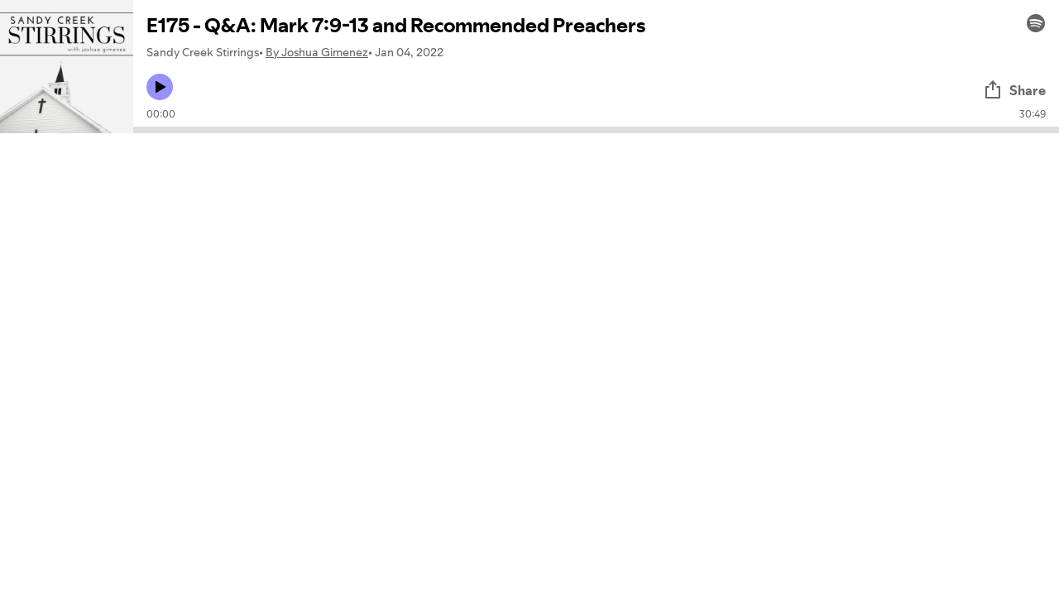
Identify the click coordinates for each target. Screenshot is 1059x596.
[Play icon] (159, 87)
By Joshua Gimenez (317, 52)
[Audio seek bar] (596, 130)
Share (1014, 90)
